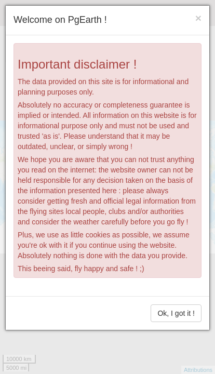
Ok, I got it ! (176, 313)
